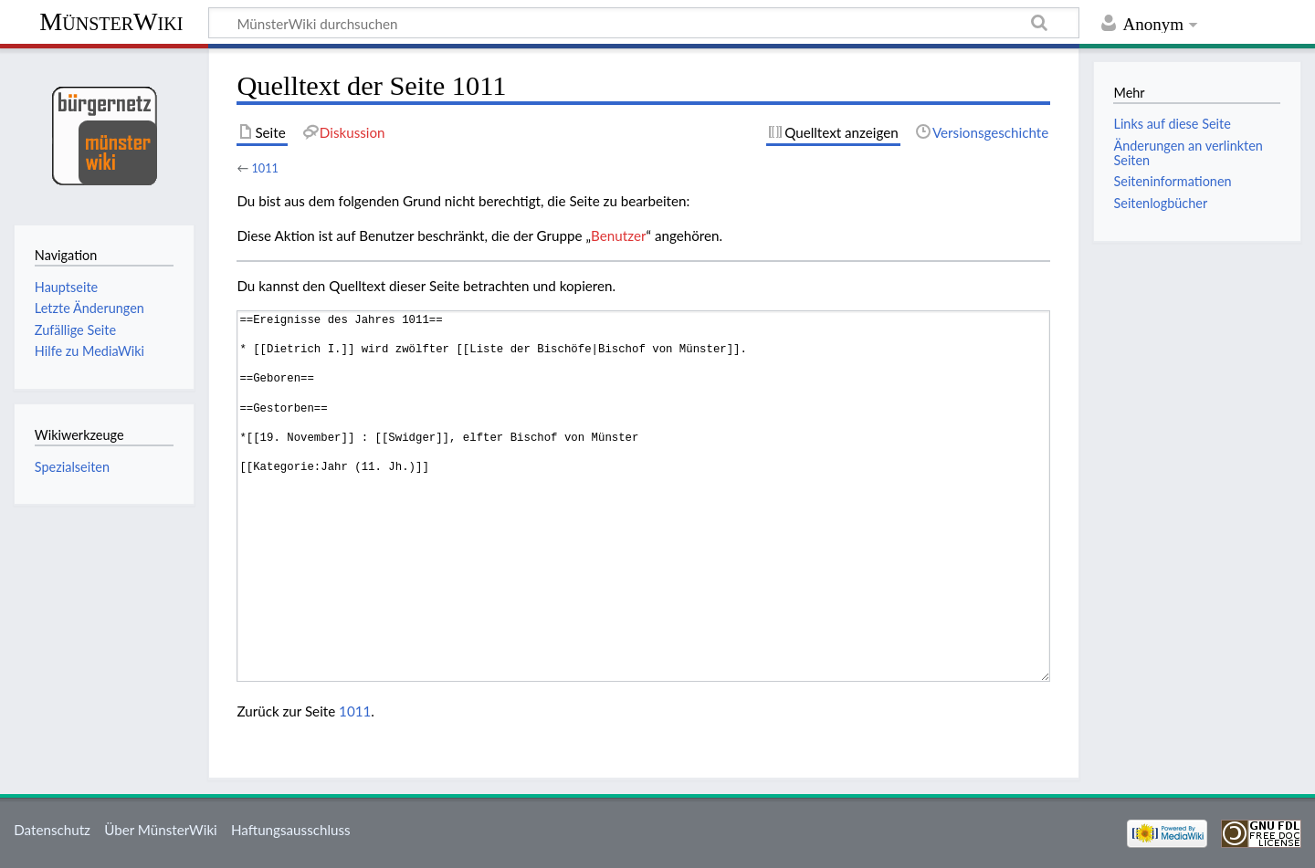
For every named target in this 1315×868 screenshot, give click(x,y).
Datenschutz (52, 829)
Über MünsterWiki (160, 829)
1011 (265, 168)
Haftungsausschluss (291, 829)
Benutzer (618, 235)
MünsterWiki (111, 21)
